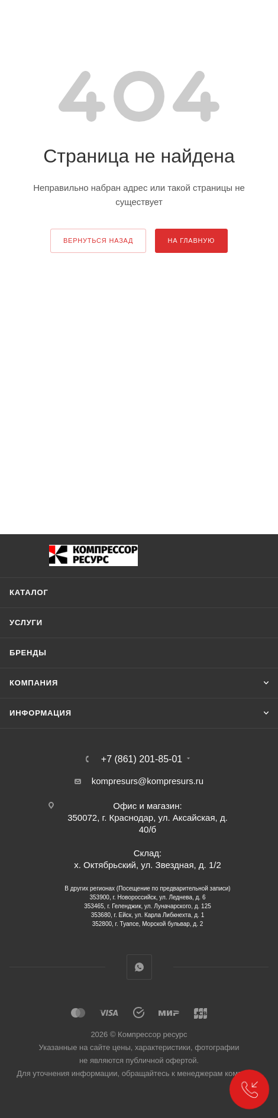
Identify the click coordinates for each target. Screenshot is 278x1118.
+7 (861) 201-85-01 (141, 759)
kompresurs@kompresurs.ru (147, 781)
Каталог (29, 592)
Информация (40, 712)
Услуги (26, 622)
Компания (33, 682)
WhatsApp (139, 967)
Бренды (28, 652)
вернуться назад (98, 240)
